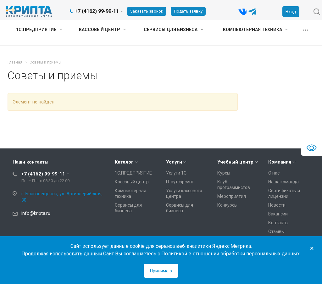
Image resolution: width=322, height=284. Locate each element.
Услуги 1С (176, 172)
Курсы (223, 172)
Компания (279, 162)
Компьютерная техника (255, 29)
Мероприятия (231, 196)
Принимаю (161, 270)
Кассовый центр (102, 29)
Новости (277, 205)
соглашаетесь (140, 254)
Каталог (124, 162)
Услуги (174, 162)
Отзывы (276, 231)
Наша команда (283, 181)
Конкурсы (227, 205)
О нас (274, 172)
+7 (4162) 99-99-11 (97, 11)
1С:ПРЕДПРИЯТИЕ (39, 29)
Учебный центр (235, 162)
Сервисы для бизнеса (173, 29)
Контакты (278, 222)
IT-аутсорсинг (180, 181)
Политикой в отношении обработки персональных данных (230, 254)
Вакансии (278, 213)
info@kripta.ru (35, 213)
